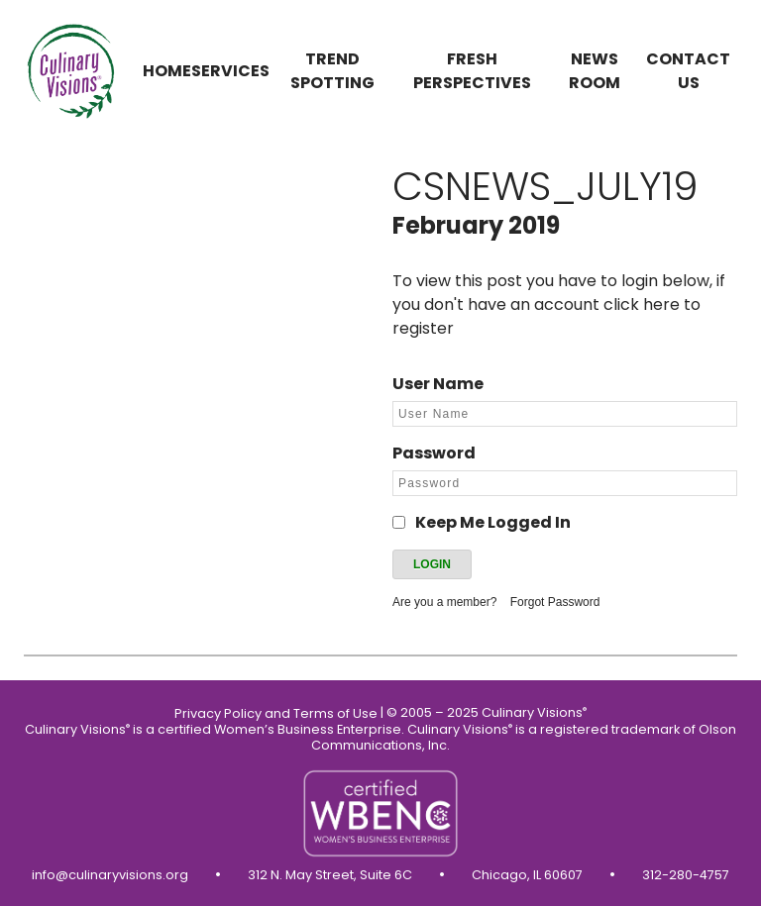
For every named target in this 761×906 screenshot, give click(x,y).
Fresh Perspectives (472, 71)
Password (434, 453)
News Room (594, 71)
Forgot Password (555, 602)
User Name (438, 383)
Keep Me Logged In (493, 522)
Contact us (688, 71)
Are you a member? (444, 602)
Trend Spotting (332, 71)
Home (167, 70)
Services (230, 70)
